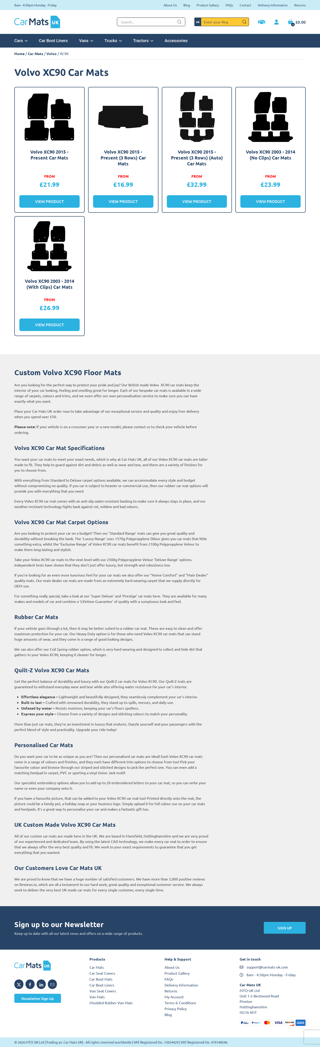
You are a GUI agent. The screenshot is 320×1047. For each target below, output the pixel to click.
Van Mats (97, 996)
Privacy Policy (176, 1008)
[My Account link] (276, 22)
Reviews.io (28, 884)
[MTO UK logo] (47, 965)
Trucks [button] (113, 40)
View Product (49, 201)
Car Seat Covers (102, 973)
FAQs (229, 5)
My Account (174, 996)
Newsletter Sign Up (37, 998)
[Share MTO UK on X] (18, 984)
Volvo (51, 53)
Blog (186, 5)
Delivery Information (273, 5)
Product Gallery (208, 5)
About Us (170, 5)
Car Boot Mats (100, 979)
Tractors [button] (143, 40)
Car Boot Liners (53, 40)
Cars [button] (21, 40)
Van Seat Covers (102, 991)
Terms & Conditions (180, 1002)
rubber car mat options (183, 485)
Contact (245, 5)
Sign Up (285, 927)
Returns (300, 5)
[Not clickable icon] (151, 22)
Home (19, 53)
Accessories (176, 40)
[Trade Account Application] (261, 22)
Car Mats (35, 53)
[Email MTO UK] (52, 984)
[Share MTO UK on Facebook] (30, 984)
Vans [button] (86, 40)
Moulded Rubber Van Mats (111, 1002)
